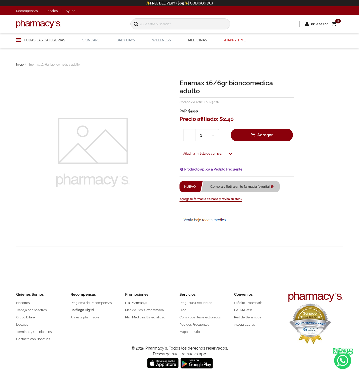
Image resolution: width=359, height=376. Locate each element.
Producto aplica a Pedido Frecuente (213, 169)
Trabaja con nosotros (31, 310)
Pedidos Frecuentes (194, 324)
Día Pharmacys (136, 303)
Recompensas (27, 11)
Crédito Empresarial (248, 303)
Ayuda (70, 11)
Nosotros (23, 303)
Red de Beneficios (247, 317)
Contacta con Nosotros (33, 339)
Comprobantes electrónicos (200, 317)
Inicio (20, 64)
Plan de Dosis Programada (144, 310)
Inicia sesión (319, 24)
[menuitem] (40, 38)
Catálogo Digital (82, 310)
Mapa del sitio (190, 332)
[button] (337, 24)
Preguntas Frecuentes (196, 303)
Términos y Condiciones (34, 332)
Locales (52, 11)
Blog (183, 310)
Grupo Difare (25, 317)
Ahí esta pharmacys (85, 317)
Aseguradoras (244, 324)
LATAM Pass (243, 310)
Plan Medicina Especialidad (145, 317)
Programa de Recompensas (91, 303)
